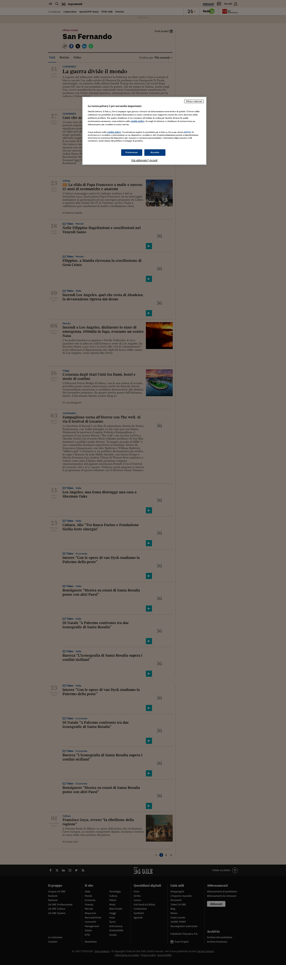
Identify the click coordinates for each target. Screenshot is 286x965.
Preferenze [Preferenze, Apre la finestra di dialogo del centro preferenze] (132, 152)
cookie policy (137, 121)
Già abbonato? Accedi (144, 160)
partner (187, 132)
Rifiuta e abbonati (194, 101)
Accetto (154, 152)
